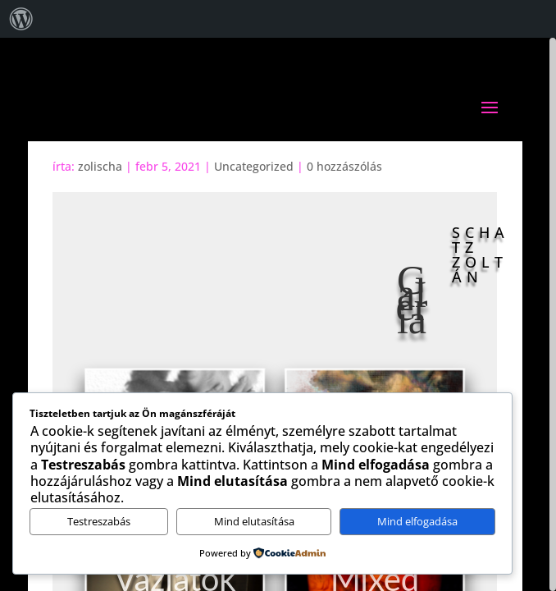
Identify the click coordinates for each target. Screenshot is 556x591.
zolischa (100, 166)
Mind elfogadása (417, 521)
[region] (278, 314)
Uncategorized (254, 166)
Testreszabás (98, 521)
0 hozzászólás (344, 166)
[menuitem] (21, 19)
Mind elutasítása (254, 521)
